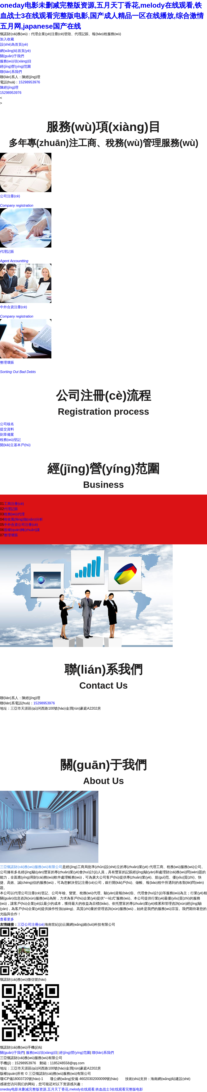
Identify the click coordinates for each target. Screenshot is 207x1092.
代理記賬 (11, 509)
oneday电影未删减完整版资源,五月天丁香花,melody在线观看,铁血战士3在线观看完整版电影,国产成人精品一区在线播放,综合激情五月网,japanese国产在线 (102, 15)
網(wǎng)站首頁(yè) (15, 51)
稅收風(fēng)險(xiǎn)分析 (23, 519)
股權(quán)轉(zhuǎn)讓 (22, 530)
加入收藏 (7, 39)
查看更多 (7, 919)
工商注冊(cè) (14, 504)
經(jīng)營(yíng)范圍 (15, 66)
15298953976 (29, 82)
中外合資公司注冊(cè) (21, 524)
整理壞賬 (11, 535)
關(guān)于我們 (12, 56)
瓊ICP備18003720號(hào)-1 (21, 1079)
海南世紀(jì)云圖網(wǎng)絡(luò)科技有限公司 (80, 924)
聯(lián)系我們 (11, 72)
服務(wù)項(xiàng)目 (15, 61)
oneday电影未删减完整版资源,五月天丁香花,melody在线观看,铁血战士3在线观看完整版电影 (71, 1089)
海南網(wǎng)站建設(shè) (170, 1079)
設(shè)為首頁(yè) (14, 44)
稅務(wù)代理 (14, 514)
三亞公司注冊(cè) (31, 924)
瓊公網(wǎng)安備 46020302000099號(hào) (84, 1079)
